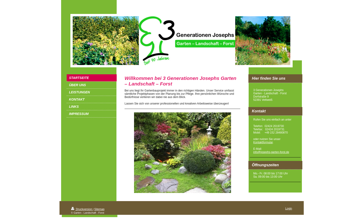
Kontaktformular (263, 142)
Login (288, 208)
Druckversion (82, 209)
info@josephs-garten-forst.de (271, 152)
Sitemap (99, 209)
